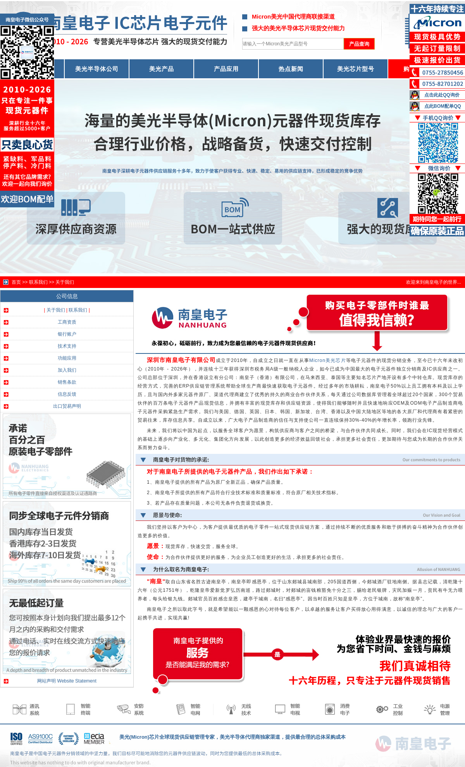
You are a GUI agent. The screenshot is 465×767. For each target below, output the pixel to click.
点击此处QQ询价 (442, 95)
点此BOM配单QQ (442, 106)
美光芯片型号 (355, 68)
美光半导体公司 (97, 68)
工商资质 (67, 322)
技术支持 (67, 346)
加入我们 (67, 370)
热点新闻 (291, 68)
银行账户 (67, 334)
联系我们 (78, 310)
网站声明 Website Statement (66, 681)
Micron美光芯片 (327, 360)
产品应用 (226, 68)
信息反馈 (67, 394)
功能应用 (67, 358)
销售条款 (67, 382)
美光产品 (161, 68)
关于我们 (64, 282)
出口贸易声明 (67, 406)
